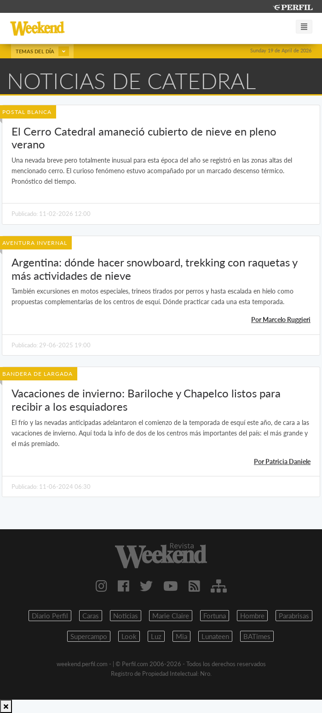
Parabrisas (294, 615)
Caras (90, 615)
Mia (181, 636)
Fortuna (214, 615)
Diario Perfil (50, 615)
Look (129, 636)
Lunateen (215, 636)
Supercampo (88, 636)
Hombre (252, 615)
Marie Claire (170, 615)
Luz (156, 636)
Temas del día (42, 51)
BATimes (256, 636)
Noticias (125, 615)
